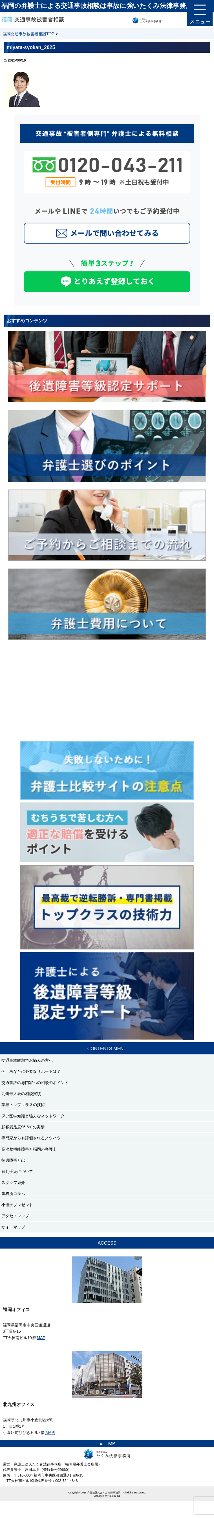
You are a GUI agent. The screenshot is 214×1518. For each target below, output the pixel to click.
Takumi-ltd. (114, 1496)
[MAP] (41, 1337)
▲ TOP (107, 1443)
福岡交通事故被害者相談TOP (28, 34)
